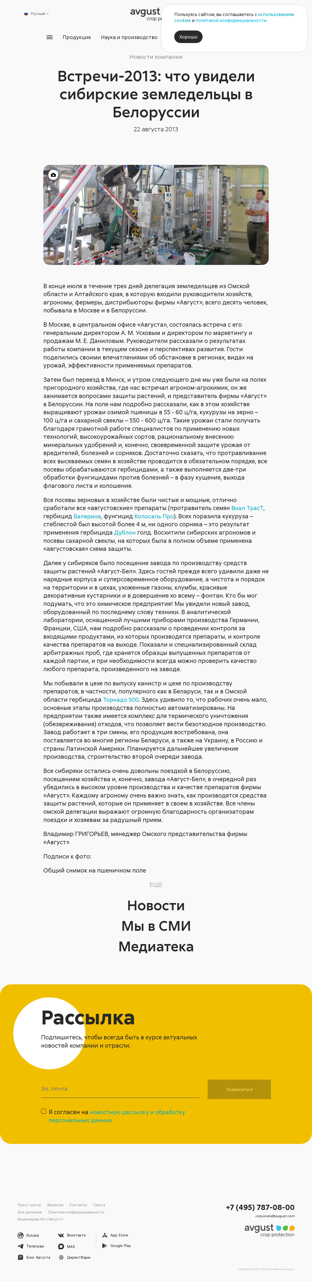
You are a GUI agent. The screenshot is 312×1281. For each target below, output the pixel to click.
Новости (156, 905)
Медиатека (156, 946)
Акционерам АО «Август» (40, 1219)
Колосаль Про (156, 516)
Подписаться (239, 1089)
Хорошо (188, 37)
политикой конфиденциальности (231, 20)
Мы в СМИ (156, 925)
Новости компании (156, 56)
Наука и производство (128, 37)
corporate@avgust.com (275, 1216)
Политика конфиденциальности (76, 1212)
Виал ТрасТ (248, 508)
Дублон (125, 532)
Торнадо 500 (121, 699)
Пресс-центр (29, 1204)
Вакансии (55, 1204)
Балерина (88, 516)
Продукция (75, 37)
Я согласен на (119, 1117)
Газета (99, 1204)
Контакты (78, 1204)
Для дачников (29, 1212)
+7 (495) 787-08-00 (260, 1207)
